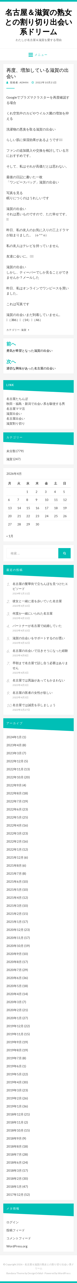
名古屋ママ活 (15, 408)
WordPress (64, 1273)
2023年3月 (14, 753)
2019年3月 (14, 1090)
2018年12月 (15, 1114)
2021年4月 (14, 897)
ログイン (12, 1222)
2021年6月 (14, 881)
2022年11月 (15, 769)
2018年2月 (14, 1178)
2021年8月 (14, 865)
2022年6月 (14, 809)
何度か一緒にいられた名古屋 (33, 613)
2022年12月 (15, 761)
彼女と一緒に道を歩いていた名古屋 (37, 601)
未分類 (11, 451)
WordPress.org (17, 1246)
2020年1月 (14, 1018)
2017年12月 (15, 1194)
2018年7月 (14, 1154)
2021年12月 (15, 857)
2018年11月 (15, 1122)
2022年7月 (14, 801)
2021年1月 (14, 921)
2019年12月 (15, 1026)
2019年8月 (14, 1050)
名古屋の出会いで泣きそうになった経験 (40, 650)
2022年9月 (14, 785)
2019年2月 (14, 1098)
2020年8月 (14, 962)
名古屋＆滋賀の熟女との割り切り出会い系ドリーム (38, 22)
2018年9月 (14, 1138)
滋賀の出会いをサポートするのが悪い (39, 638)
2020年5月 (14, 986)
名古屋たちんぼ (17, 399)
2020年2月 (14, 1010)
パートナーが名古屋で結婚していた (37, 626)
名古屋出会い (15, 418)
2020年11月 (15, 938)
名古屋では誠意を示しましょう (34, 705)
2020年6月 (14, 978)
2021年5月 (14, 889)
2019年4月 (14, 1082)
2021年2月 (14, 913)
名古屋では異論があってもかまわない (39, 680)
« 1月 (9, 536)
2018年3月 (14, 1170)
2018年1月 (14, 1186)
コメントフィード (18, 1238)
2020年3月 (14, 1002)
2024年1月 (14, 737)
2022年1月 (14, 849)
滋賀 (23, 329)
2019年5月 (14, 1074)
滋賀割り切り (15, 423)
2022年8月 (14, 793)
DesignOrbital (35, 1273)
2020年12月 (15, 929)
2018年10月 (15, 1130)
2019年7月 (14, 1058)
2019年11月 (15, 1034)
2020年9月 (14, 954)
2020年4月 (14, 994)
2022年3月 (14, 833)
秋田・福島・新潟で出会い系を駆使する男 (35, 403)
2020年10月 (15, 946)
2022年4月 (14, 825)
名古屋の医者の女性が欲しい (33, 692)
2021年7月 (14, 873)
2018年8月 (14, 1146)
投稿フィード (15, 1230)
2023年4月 (14, 745)
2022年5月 (14, 817)
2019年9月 (14, 1042)
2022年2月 (14, 841)
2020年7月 (14, 970)
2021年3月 (14, 905)
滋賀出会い (14, 413)
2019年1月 (14, 1106)
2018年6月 (14, 1162)
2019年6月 (14, 1066)
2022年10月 (15, 777)
